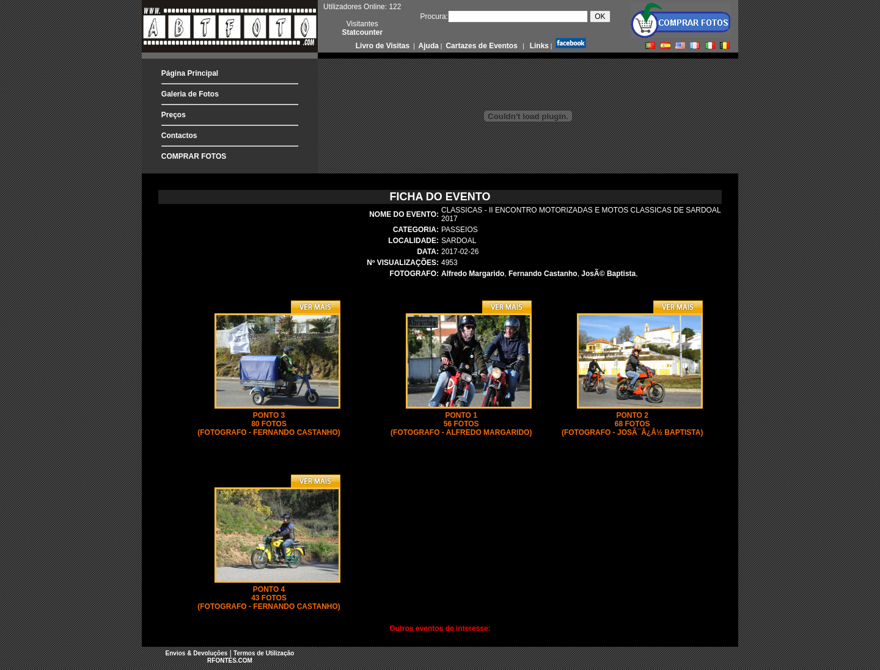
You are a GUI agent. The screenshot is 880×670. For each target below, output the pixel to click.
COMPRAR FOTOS (193, 156)
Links (538, 46)
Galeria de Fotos (190, 94)
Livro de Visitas (384, 46)
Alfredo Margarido (472, 273)
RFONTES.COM (229, 660)
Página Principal (189, 73)
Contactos (179, 135)
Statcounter (362, 32)
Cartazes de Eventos (481, 46)
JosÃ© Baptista (608, 273)
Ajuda (428, 46)
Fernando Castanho (543, 273)
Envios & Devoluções (197, 653)
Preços (173, 115)
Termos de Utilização (263, 653)
